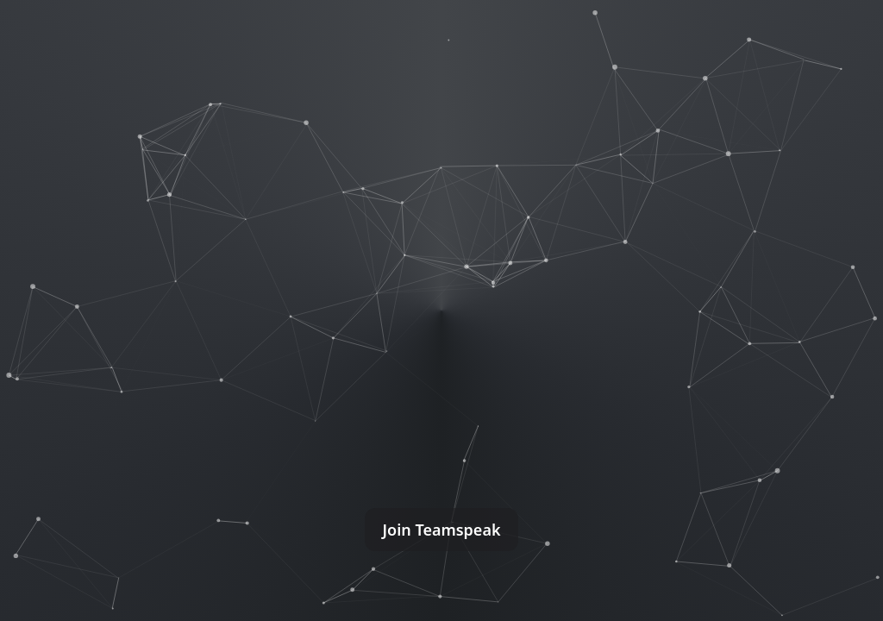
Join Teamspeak (441, 529)
